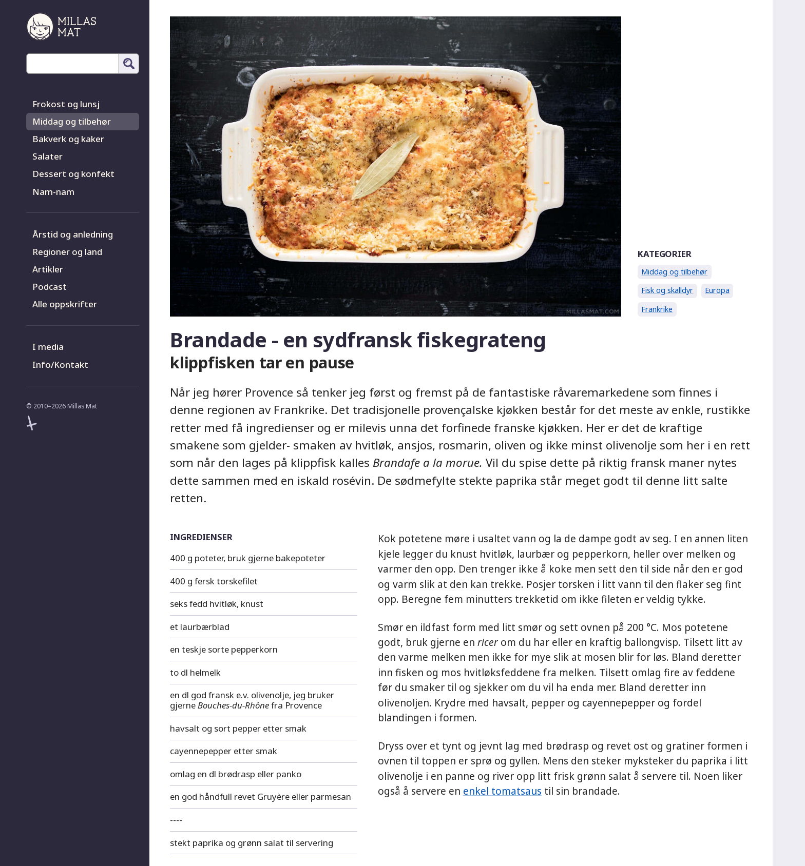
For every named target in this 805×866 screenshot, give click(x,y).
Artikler (47, 269)
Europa (717, 290)
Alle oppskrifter (64, 304)
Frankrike (657, 309)
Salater (47, 156)
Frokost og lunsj (66, 104)
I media (48, 346)
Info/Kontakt (60, 364)
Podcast (49, 286)
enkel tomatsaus (502, 791)
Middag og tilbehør (71, 121)
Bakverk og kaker (68, 139)
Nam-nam (53, 192)
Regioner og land (67, 252)
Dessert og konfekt (73, 174)
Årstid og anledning (72, 234)
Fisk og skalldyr (667, 290)
